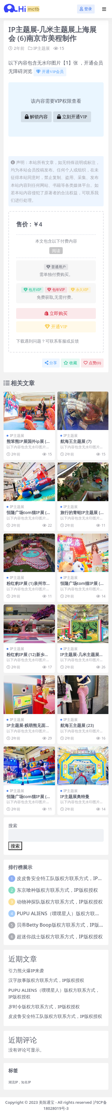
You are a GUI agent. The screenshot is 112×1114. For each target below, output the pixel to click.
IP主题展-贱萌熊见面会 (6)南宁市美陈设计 (28, 727)
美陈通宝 (46, 1102)
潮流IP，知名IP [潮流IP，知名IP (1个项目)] (19, 1082)
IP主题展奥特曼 (75, 796)
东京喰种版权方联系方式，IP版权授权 (57, 890)
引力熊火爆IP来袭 (26, 970)
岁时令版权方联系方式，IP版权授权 (44, 1007)
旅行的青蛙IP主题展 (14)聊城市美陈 (81, 515)
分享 (51, 363)
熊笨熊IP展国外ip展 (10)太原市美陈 (28, 443)
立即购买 (56, 313)
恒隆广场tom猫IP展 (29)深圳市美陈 (28, 515)
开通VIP (56, 326)
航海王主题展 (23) (77, 725)
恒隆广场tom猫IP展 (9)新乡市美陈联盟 (82, 585)
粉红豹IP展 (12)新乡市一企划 (28, 657)
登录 (86, 9)
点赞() (92, 363)
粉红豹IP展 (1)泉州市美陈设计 (28, 585)
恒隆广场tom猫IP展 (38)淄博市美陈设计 (28, 799)
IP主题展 (41, 48)
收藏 (70, 363)
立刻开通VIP (72, 116)
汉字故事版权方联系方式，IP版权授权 (46, 980)
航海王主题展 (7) (76, 441)
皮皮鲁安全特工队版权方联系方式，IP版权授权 (55, 1016)
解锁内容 (36, 116)
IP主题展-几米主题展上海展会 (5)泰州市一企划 (82, 657)
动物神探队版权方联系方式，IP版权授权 (59, 901)
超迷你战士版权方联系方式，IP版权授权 (59, 936)
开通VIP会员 (50, 71)
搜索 (12, 825)
